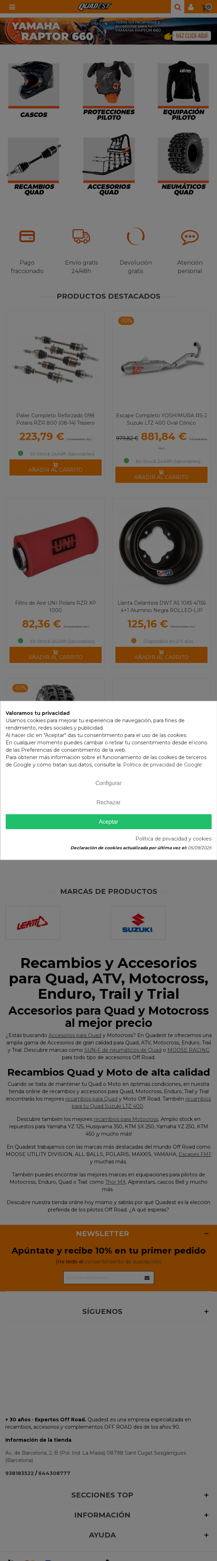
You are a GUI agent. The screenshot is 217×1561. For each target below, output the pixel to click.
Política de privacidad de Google (162, 765)
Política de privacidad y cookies (173, 839)
